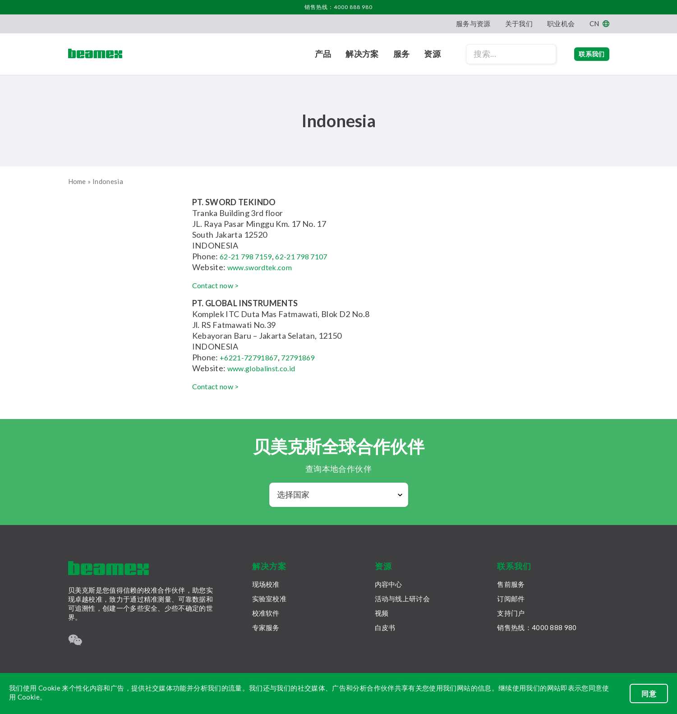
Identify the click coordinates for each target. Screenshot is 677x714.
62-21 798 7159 (248, 256)
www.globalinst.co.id (265, 368)
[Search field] (493, 54)
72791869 (306, 357)
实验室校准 (269, 598)
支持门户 (511, 613)
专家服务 (266, 627)
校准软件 (266, 613)
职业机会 (561, 23)
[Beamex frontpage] (95, 54)
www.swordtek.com (264, 267)
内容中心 (388, 584)
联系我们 (582, 54)
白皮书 (385, 627)
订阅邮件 (511, 598)
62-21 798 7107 (309, 256)
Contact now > (219, 285)
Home (77, 181)
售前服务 (511, 584)
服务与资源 (473, 23)
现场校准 (266, 584)
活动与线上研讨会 (402, 598)
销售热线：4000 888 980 (338, 7)
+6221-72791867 (252, 357)
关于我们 (519, 23)
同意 (648, 693)
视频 (382, 613)
